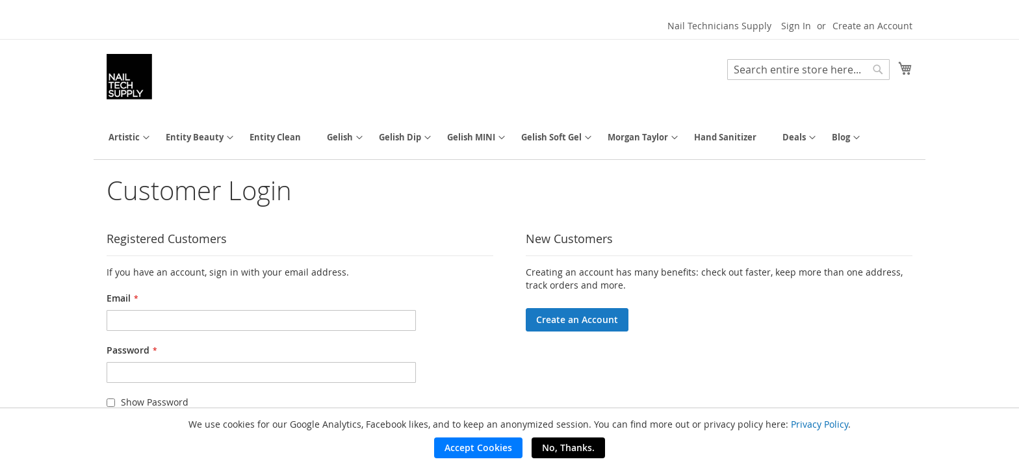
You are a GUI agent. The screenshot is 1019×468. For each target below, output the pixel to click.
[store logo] (129, 76)
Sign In (796, 26)
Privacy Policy (819, 424)
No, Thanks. (568, 447)
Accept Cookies (478, 447)
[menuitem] (124, 137)
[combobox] (808, 69)
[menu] (509, 137)
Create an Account (872, 26)
